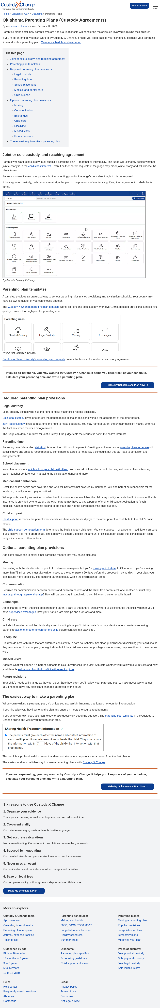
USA (26, 13)
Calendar (8, 925)
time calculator (24, 925)
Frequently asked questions (19, 991)
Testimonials (10, 939)
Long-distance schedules (75, 930)
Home (6, 13)
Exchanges (21, 115)
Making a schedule (72, 920)
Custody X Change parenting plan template (33, 306)
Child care (20, 120)
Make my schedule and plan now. (61, 42)
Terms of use (68, 991)
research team (19, 26)
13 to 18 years (11, 972)
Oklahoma (37, 13)
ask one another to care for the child (36, 629)
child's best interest (39, 166)
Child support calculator (75, 963)
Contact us (9, 1001)
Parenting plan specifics (75, 953)
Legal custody (22, 74)
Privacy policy (69, 986)
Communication (23, 110)
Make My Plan (139, 5)
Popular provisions (129, 925)
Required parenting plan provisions (31, 69)
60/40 (72, 925)
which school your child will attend (48, 469)
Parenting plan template (17, 930)
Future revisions (24, 136)
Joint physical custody (131, 953)
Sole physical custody (131, 958)
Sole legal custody (13, 417)
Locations (16, 13)
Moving (18, 105)
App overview (11, 920)
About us (8, 996)
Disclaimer (67, 996)
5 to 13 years (11, 968)
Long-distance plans (130, 930)
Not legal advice (70, 1001)
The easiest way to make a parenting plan (35, 141)
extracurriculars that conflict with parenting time (46, 669)
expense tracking (24, 935)
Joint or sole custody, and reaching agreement (37, 58)
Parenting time (23, 79)
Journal (7, 935)
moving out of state (104, 568)
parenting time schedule (134, 447)
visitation (40, 447)
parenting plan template (119, 715)
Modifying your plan (129, 939)
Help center (10, 986)
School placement (25, 84)
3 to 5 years (10, 963)
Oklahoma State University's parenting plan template (34, 359)
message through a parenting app (23, 594)
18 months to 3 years (15, 958)
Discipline (20, 126)
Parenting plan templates (25, 64)
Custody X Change (94, 762)
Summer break (69, 939)
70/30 (80, 925)
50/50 (64, 925)
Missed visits (22, 131)
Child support (22, 95)
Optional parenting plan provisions (30, 100)
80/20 (88, 925)
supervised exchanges (22, 612)
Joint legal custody (14, 423)
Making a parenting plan (132, 920)
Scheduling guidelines (74, 958)
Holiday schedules (72, 935)
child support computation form (26, 529)
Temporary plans (128, 935)
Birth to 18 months (14, 953)
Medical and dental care (28, 89)
